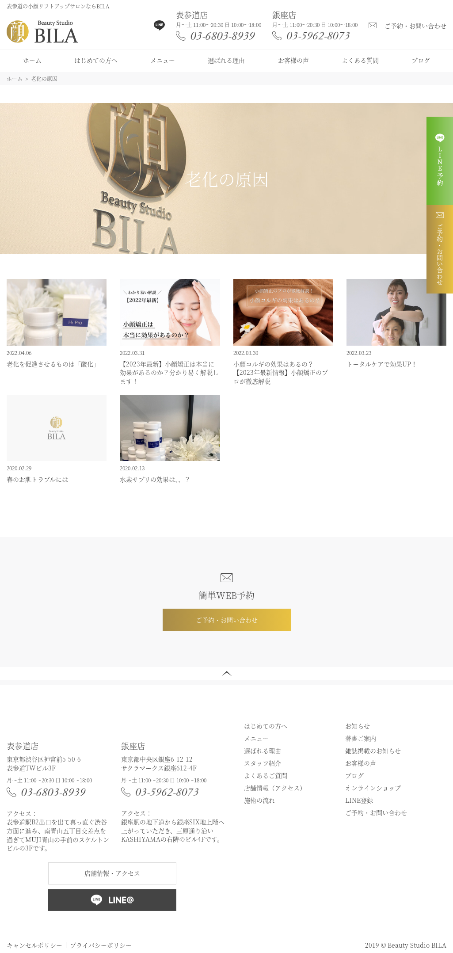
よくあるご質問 (265, 775)
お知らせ (357, 725)
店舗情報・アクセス (112, 873)
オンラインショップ (373, 787)
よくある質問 (360, 60)
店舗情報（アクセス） (275, 787)
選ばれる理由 (226, 60)
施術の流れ (259, 800)
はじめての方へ (96, 60)
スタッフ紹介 (262, 763)
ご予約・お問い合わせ (415, 26)
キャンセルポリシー (34, 945)
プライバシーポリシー (101, 945)
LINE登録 (359, 800)
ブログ (420, 60)
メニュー (162, 60)
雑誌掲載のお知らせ (373, 750)
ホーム (32, 60)
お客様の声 (293, 60)
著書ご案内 (360, 738)
